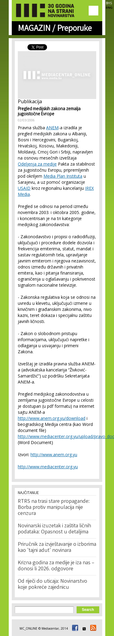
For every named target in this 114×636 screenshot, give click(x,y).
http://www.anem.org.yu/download (51, 418)
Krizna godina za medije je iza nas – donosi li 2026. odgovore (56, 566)
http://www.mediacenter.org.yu (48, 467)
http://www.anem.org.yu (53, 454)
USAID (24, 188)
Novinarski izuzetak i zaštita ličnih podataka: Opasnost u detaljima (54, 529)
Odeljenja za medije (37, 164)
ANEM (52, 127)
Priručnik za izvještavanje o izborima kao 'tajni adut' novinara (57, 548)
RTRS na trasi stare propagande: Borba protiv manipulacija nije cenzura (54, 508)
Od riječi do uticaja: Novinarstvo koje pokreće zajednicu (52, 585)
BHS (109, 3)
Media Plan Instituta (62, 176)
